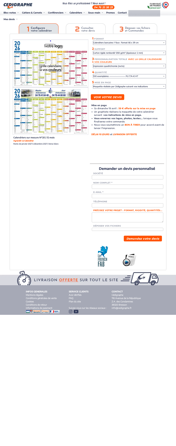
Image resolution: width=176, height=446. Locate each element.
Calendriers (76, 12)
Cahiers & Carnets (32, 12)
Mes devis (160, 12)
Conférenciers (55, 12)
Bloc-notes (10, 12)
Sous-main (94, 12)
